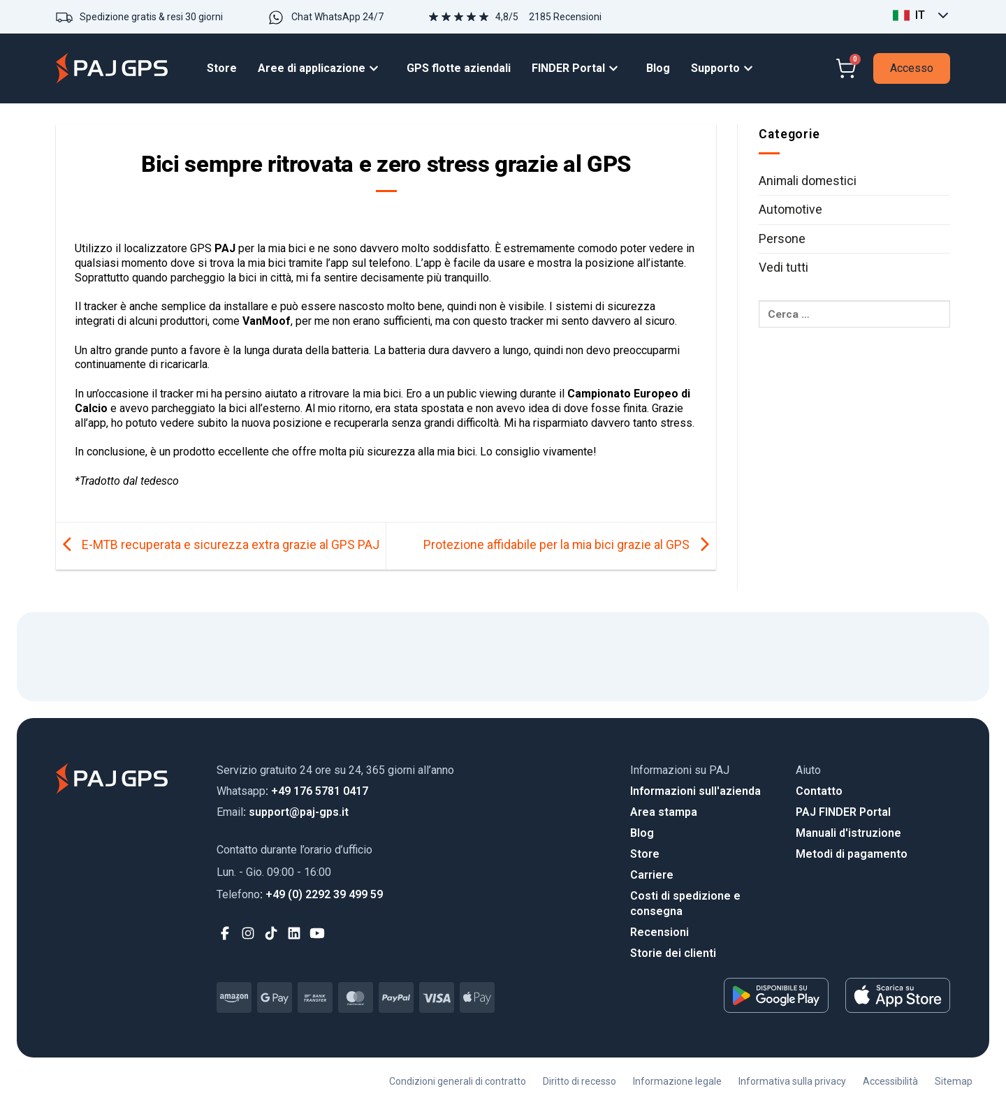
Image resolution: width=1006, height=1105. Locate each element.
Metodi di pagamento (851, 854)
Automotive (790, 210)
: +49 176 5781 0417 (292, 791)
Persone (782, 239)
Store (644, 854)
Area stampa (663, 812)
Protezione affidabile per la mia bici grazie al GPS (569, 545)
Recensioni (659, 932)
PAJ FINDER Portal (843, 812)
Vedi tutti (783, 268)
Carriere (651, 874)
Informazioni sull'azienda (695, 791)
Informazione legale (677, 1081)
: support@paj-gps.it (283, 812)
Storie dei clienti (673, 953)
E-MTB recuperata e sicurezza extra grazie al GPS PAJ (217, 545)
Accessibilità (890, 1081)
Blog (642, 833)
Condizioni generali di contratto (457, 1081)
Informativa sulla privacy (792, 1081)
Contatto (819, 791)
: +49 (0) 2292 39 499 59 (300, 894)
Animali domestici (807, 181)
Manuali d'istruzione (848, 833)
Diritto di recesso (579, 1081)
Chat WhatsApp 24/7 (337, 16)
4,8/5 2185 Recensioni (548, 16)
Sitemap (953, 1081)
